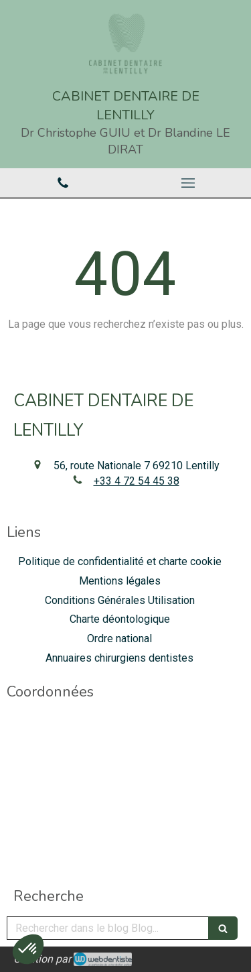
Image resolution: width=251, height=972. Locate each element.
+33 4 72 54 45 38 (136, 481)
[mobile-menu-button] (189, 183)
